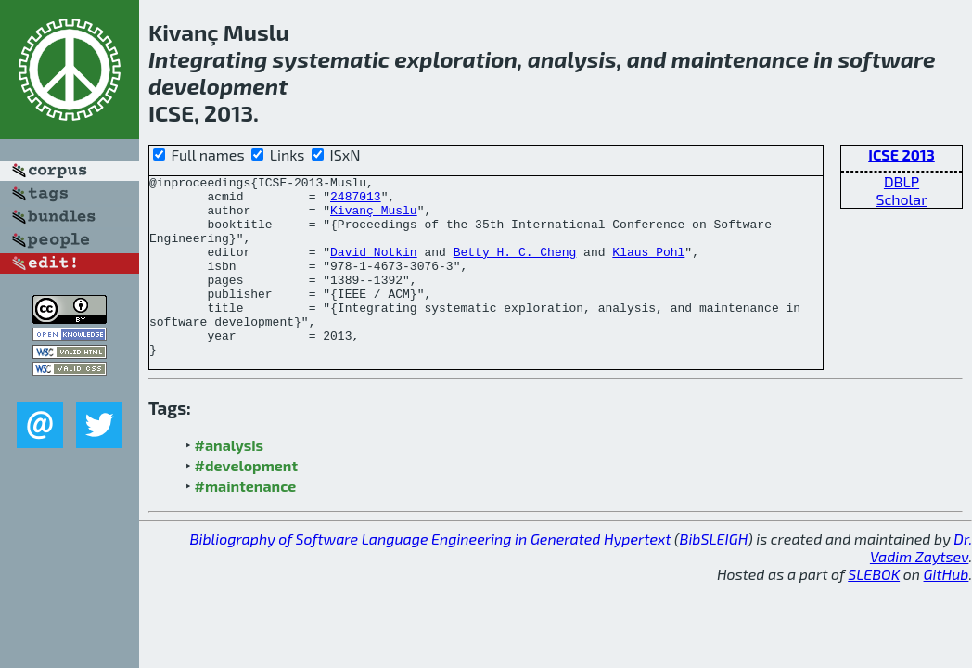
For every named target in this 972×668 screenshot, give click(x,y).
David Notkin (373, 268)
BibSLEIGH (714, 575)
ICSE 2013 (901, 154)
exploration (456, 58)
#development (246, 501)
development (218, 85)
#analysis (229, 481)
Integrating (207, 58)
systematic (331, 58)
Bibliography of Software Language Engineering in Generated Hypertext (430, 575)
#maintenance (246, 522)
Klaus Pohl (648, 268)
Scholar (901, 199)
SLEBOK (874, 610)
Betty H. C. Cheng (515, 268)
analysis (572, 58)
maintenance (740, 58)
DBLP (901, 181)
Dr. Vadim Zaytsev (921, 583)
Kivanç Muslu (373, 218)
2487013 (355, 201)
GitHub (946, 610)
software (886, 58)
